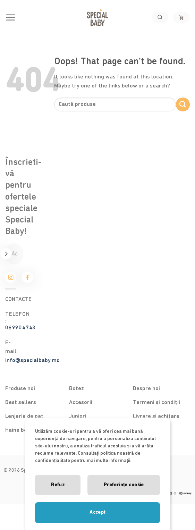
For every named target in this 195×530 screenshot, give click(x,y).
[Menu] (10, 17)
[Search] (160, 17)
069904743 (20, 327)
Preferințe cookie (124, 484)
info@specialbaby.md (32, 360)
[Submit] (183, 104)
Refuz (58, 484)
